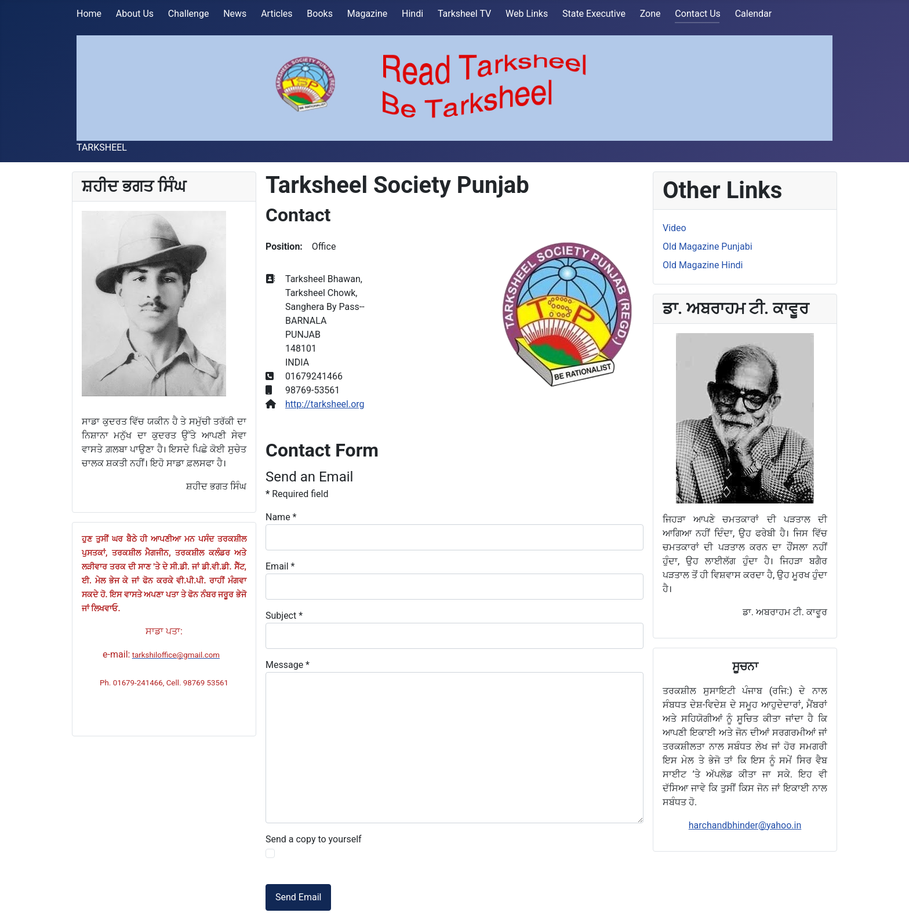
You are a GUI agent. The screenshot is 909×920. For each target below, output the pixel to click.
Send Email (298, 897)
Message (288, 664)
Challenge (188, 13)
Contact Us (698, 13)
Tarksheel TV (464, 13)
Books (320, 13)
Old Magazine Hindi (703, 265)
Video (674, 227)
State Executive (594, 13)
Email (280, 566)
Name (281, 517)
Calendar (753, 13)
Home (89, 13)
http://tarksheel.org (325, 404)
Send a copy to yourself (314, 839)
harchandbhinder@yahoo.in (745, 825)
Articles (276, 13)
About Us (135, 13)
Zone (650, 13)
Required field (297, 493)
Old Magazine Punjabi (707, 246)
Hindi (412, 13)
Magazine (367, 13)
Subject (284, 615)
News (234, 13)
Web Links (527, 13)
